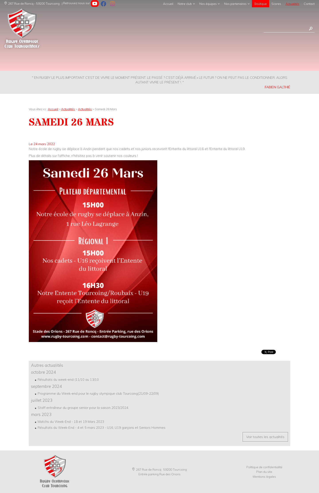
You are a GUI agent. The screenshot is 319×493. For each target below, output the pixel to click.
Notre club (185, 4)
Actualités (292, 4)
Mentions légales (264, 476)
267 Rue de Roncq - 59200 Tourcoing (32, 3)
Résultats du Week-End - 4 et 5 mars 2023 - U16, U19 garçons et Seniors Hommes (101, 427)
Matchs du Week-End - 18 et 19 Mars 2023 (71, 422)
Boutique (260, 4)
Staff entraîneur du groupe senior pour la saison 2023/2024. (83, 408)
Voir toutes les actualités (265, 437)
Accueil (168, 4)
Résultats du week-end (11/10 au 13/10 (68, 379)
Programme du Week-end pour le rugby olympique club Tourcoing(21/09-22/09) (98, 393)
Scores (276, 4)
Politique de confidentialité (264, 467)
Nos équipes (208, 4)
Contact (309, 4)
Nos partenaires (235, 4)
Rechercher (311, 29)
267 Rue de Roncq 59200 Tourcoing (159, 469)
